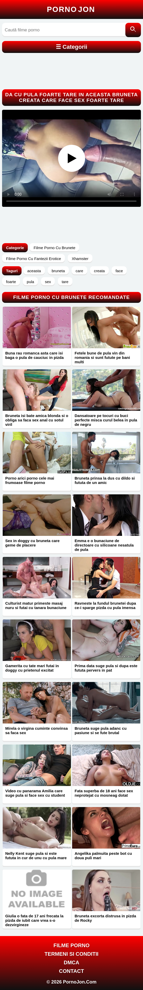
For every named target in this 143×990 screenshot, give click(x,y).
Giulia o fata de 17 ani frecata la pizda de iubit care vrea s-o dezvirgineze (34, 920)
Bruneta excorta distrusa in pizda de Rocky (105, 918)
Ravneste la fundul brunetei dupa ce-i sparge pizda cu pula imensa (105, 605)
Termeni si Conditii (72, 954)
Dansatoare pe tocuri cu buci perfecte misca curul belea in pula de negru (106, 420)
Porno (71, 9)
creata (99, 271)
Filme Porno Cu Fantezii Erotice (33, 258)
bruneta (58, 271)
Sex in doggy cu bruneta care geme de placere (32, 542)
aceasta (34, 271)
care (79, 271)
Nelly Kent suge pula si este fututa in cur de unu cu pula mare (36, 855)
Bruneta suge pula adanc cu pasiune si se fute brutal (101, 730)
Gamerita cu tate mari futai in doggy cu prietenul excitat (32, 668)
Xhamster (80, 258)
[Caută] (133, 30)
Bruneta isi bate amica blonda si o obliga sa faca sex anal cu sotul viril (36, 420)
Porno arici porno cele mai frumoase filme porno (29, 480)
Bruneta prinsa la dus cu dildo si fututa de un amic (105, 480)
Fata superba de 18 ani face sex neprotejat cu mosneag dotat (104, 793)
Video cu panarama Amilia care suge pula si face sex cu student (35, 793)
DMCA (71, 962)
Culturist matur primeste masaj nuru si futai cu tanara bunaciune (35, 605)
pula (30, 281)
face (119, 271)
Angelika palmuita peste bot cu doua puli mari (103, 855)
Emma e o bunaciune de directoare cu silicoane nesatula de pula (104, 545)
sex (48, 281)
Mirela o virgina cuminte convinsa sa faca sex (36, 730)
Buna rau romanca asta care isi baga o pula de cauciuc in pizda (34, 355)
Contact (71, 971)
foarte (11, 281)
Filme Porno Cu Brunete (54, 247)
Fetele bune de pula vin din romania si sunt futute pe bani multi (102, 357)
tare (65, 281)
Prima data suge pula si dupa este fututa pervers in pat (106, 668)
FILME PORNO (71, 945)
